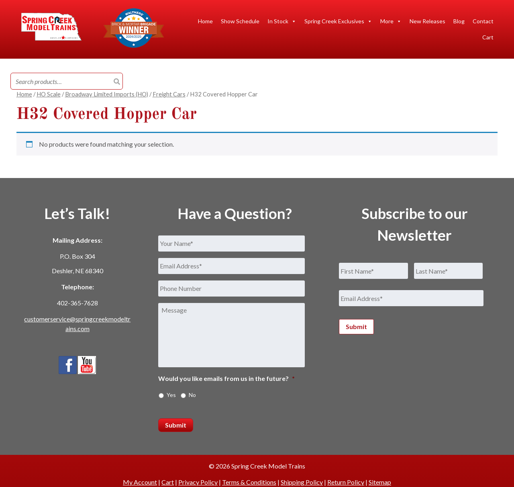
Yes (171, 394)
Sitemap (380, 482)
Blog (459, 21)
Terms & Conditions (249, 482)
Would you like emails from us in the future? (226, 378)
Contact (483, 21)
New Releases (427, 21)
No (192, 394)
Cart (488, 37)
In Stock (281, 21)
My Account (140, 482)
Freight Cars (169, 94)
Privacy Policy (198, 482)
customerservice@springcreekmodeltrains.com (77, 323)
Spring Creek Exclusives (338, 21)
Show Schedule (240, 21)
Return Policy (345, 482)
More (391, 21)
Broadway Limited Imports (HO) (106, 94)
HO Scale (49, 94)
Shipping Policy (302, 482)
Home (205, 21)
